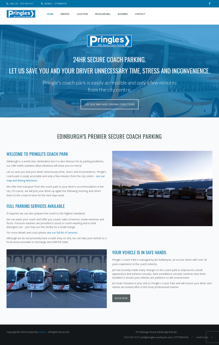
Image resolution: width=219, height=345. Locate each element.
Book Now (121, 298)
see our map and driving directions (110, 104)
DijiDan (42, 332)
